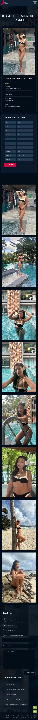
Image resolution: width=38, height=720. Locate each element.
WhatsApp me (10, 164)
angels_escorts (8, 94)
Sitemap (29, 715)
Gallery (13, 715)
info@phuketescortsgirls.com (15, 635)
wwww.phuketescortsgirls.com (12, 106)
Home (15, 24)
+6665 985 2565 (9, 100)
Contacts (23, 715)
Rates (18, 715)
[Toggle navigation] (35, 3)
